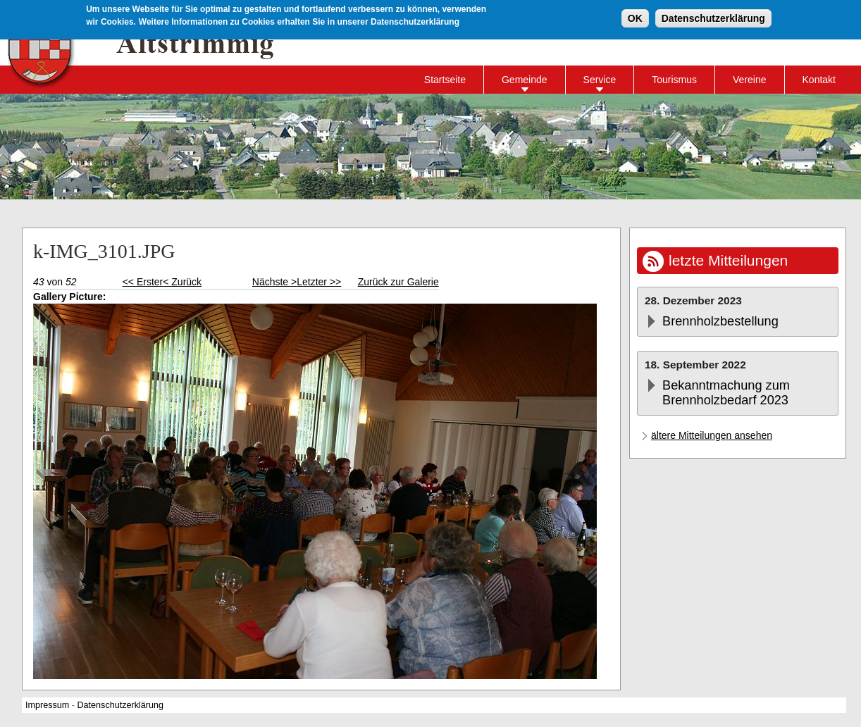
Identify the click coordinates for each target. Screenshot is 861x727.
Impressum (47, 705)
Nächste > (274, 281)
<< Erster (143, 281)
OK (635, 16)
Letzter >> (319, 281)
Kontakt (819, 79)
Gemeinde (524, 79)
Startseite (445, 79)
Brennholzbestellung (720, 321)
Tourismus (674, 79)
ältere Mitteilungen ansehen (711, 435)
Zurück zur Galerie (398, 281)
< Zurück (182, 281)
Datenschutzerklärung (713, 16)
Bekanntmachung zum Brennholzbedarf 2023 (726, 392)
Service (600, 79)
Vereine (749, 79)
